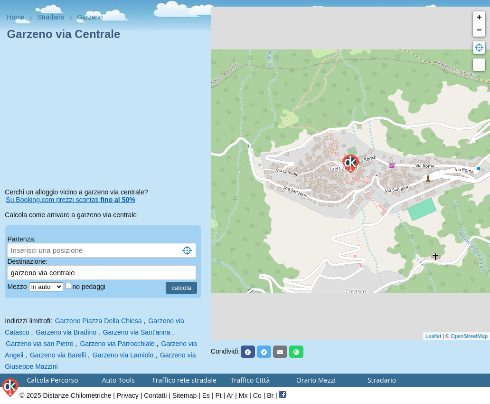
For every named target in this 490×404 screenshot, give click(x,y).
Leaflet (433, 336)
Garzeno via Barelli (58, 355)
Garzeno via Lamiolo (123, 355)
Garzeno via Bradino (66, 332)
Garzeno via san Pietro (39, 343)
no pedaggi (90, 286)
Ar (229, 395)
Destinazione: (27, 261)
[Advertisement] (105, 116)
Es (206, 395)
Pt (218, 395)
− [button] (479, 30)
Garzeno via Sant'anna (136, 332)
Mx (243, 395)
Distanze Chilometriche (77, 395)
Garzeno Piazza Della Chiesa (98, 321)
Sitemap (184, 395)
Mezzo (17, 286)
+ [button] (479, 17)
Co (257, 395)
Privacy (128, 395)
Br (270, 395)
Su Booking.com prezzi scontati (70, 199)
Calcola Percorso (52, 380)
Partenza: (21, 239)
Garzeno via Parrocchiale (117, 343)
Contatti (155, 395)
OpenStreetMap (469, 336)
